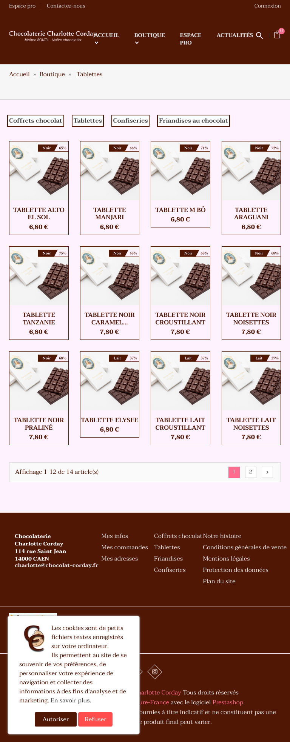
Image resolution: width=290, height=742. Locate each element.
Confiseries (169, 571)
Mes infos (114, 537)
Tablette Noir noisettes (251, 319)
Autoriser (56, 719)
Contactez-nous (66, 6)
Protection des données (235, 571)
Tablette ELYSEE (109, 420)
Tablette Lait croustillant (180, 424)
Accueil (106, 35)
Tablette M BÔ (180, 210)
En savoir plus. (71, 700)
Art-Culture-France (142, 702)
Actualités (235, 35)
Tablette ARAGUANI (251, 214)
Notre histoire (222, 537)
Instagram (154, 671)
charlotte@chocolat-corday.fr (56, 566)
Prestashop (228, 702)
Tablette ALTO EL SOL (39, 214)
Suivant (267, 472)
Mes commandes (124, 548)
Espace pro (22, 6)
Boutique (149, 35)
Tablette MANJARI (109, 214)
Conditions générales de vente (245, 548)
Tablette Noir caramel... (110, 319)
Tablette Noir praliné (39, 424)
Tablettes (167, 548)
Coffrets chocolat (178, 537)
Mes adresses (119, 560)
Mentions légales (226, 560)
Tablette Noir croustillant (180, 319)
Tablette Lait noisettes (251, 424)
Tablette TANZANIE (39, 319)
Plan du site (219, 582)
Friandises (168, 560)
